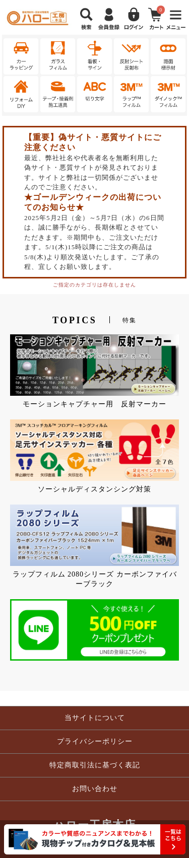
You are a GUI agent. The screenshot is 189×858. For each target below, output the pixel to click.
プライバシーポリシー (95, 741)
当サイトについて (95, 718)
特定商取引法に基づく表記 (94, 765)
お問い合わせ (94, 789)
